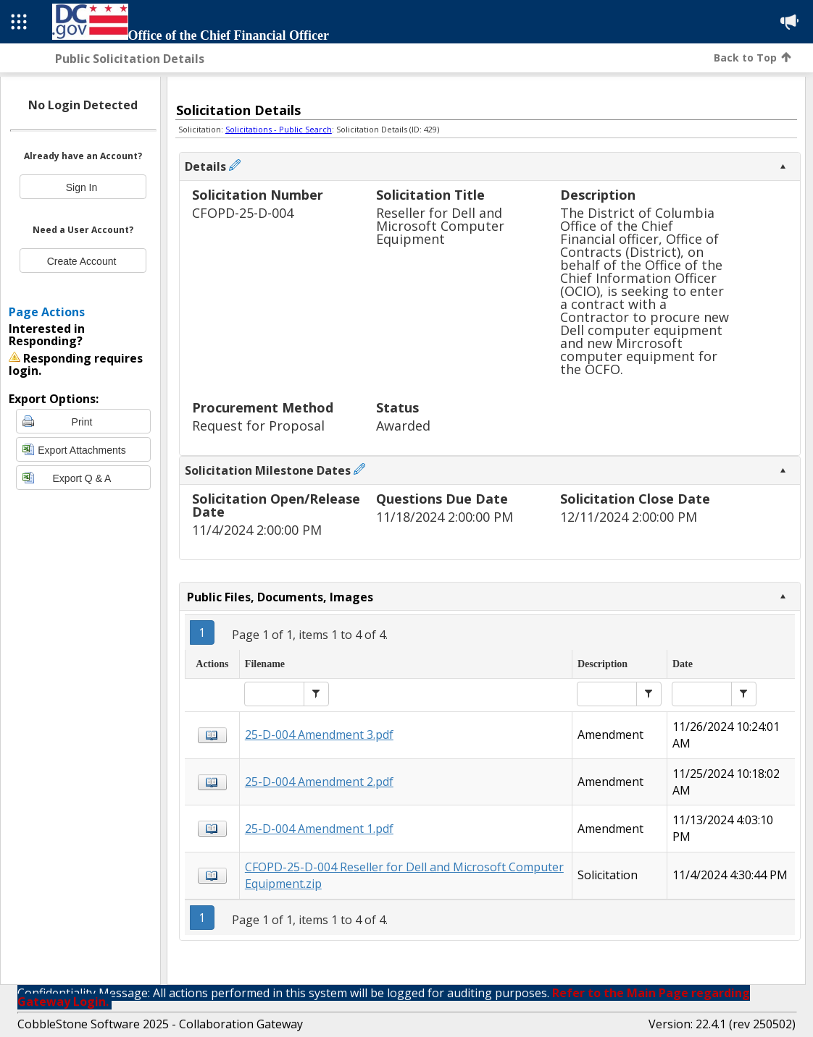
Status (397, 408)
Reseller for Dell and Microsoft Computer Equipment (440, 226)
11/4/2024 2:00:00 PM (257, 530)
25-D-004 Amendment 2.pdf (319, 782)
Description (597, 195)
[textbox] (274, 694)
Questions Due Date (442, 499)
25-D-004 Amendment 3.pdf (319, 734)
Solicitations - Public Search (278, 129)
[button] (316, 694)
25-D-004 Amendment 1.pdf (319, 829)
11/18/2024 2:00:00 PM (444, 517)
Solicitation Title (430, 195)
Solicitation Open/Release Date (276, 506)
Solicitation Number (257, 195)
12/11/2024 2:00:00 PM (628, 517)
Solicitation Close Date (635, 499)
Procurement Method (262, 408)
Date (682, 664)
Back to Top (752, 57)
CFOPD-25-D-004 (242, 213)
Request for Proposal (258, 426)
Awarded (403, 426)
